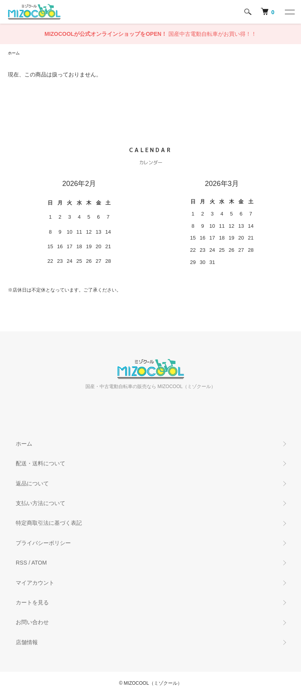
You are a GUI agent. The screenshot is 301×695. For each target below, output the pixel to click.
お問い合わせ (32, 622)
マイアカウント (35, 583)
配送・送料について (40, 463)
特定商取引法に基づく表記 (49, 523)
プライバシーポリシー (43, 543)
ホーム (14, 53)
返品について (32, 483)
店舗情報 (27, 642)
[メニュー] (289, 12)
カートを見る (32, 602)
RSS (21, 562)
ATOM (39, 562)
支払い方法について (40, 503)
